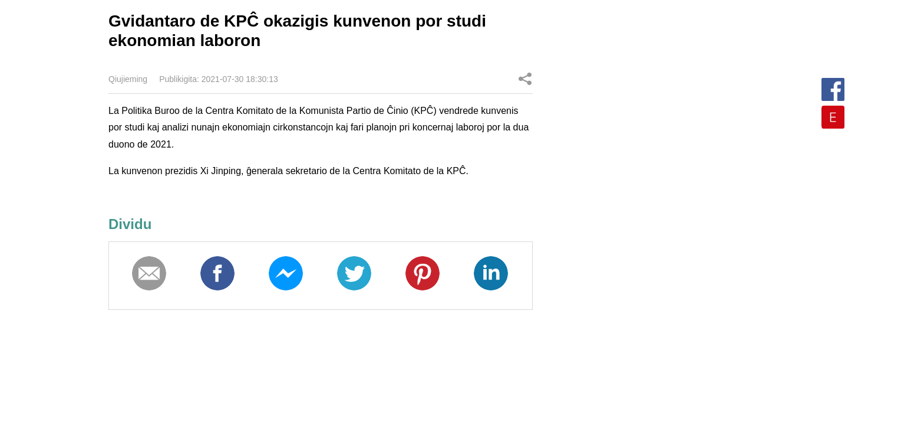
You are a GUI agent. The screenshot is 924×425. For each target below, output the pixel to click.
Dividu (525, 78)
